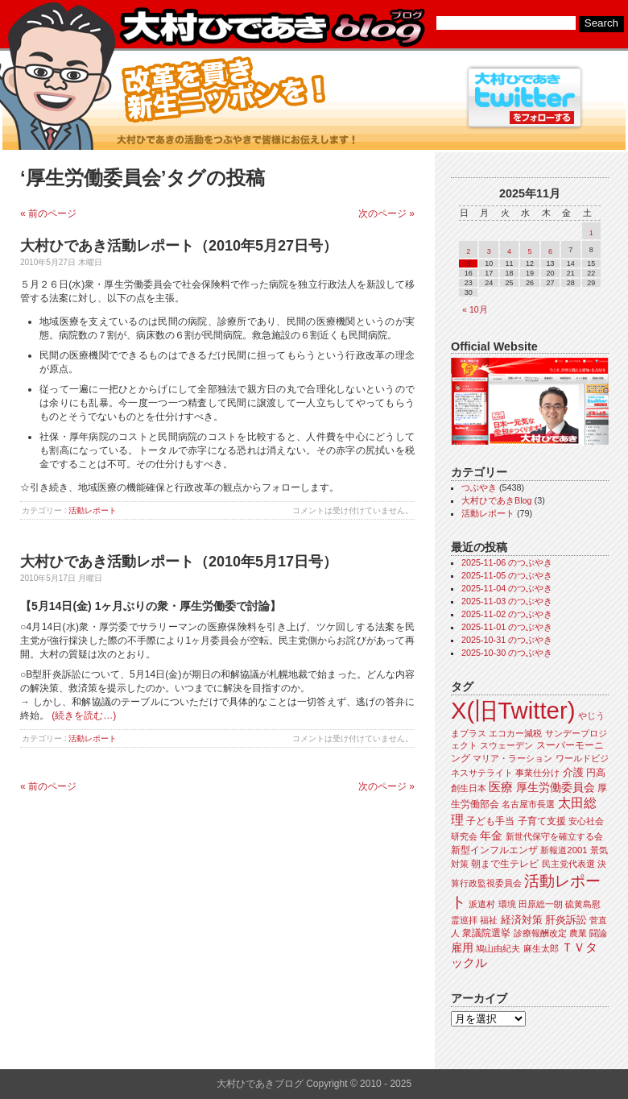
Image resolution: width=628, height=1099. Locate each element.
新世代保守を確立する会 (554, 836)
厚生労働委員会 (555, 788)
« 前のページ (48, 213)
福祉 (489, 920)
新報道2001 (563, 850)
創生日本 (468, 788)
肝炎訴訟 (566, 920)
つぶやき (479, 487)
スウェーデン (506, 745)
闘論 (598, 933)
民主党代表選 (568, 864)
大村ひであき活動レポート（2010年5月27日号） (178, 246)
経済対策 (522, 920)
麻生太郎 (541, 948)
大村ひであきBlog (496, 500)
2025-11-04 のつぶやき (506, 588)
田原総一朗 (541, 904)
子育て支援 (542, 821)
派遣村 (482, 904)
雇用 (462, 947)
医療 (501, 787)
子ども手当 (490, 821)
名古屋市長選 (528, 804)
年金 (491, 836)
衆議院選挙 (486, 933)
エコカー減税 (515, 733)
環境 (507, 904)
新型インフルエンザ (494, 850)
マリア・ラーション (512, 758)
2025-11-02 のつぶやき (506, 614)
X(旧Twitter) (513, 710)
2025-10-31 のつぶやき (506, 640)
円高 (595, 772)
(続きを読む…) (84, 715)
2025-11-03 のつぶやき (506, 601)
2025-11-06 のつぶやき (506, 562)
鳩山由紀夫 (498, 948)
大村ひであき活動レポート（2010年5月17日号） (178, 562)
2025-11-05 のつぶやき (506, 575)
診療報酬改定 (540, 933)
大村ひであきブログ (271, 27)
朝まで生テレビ (505, 863)
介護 (573, 772)
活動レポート (92, 510)
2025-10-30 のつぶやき (506, 652)
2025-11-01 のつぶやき (506, 627)
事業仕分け (537, 773)
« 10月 (475, 309)
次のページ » (386, 213)
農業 (578, 933)
